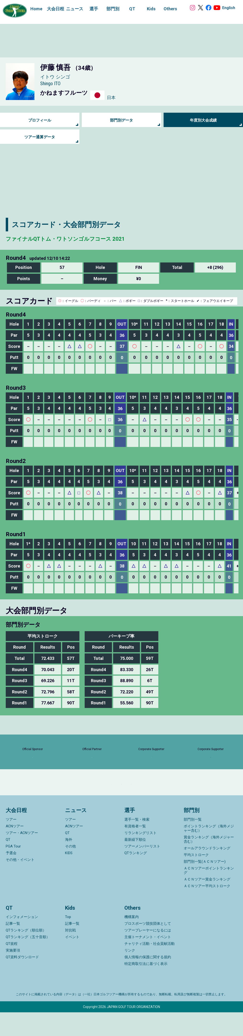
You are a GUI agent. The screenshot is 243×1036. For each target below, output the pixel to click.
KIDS (68, 876)
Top (68, 940)
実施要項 (13, 974)
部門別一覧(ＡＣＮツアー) (205, 885)
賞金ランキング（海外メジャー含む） (209, 863)
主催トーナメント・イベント (147, 960)
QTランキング (135, 876)
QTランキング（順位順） (26, 954)
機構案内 (131, 940)
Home (32, 8)
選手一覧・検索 (136, 843)
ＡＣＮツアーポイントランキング (209, 894)
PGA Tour (13, 870)
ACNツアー (15, 850)
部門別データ (121, 120)
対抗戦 (70, 954)
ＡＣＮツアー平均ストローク (207, 910)
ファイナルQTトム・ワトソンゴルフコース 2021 (86, 238)
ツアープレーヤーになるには (147, 954)
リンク (129, 974)
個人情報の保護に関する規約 (147, 981)
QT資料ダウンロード (22, 981)
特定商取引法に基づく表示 (145, 987)
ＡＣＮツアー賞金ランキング (207, 903)
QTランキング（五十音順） (28, 960)
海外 (68, 863)
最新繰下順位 (135, 863)
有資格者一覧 (135, 850)
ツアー (11, 843)
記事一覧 (13, 947)
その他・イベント (20, 883)
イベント (72, 960)
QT (8, 863)
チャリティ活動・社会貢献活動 (149, 967)
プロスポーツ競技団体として (147, 947)
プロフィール (40, 120)
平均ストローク (196, 878)
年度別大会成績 (203, 120)
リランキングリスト (140, 856)
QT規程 (11, 967)
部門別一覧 (193, 843)
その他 (70, 870)
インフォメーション (22, 940)
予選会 (11, 876)
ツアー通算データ (39, 136)
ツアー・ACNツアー (22, 856)
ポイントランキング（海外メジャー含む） (209, 852)
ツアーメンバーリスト (142, 870)
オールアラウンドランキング (207, 872)
